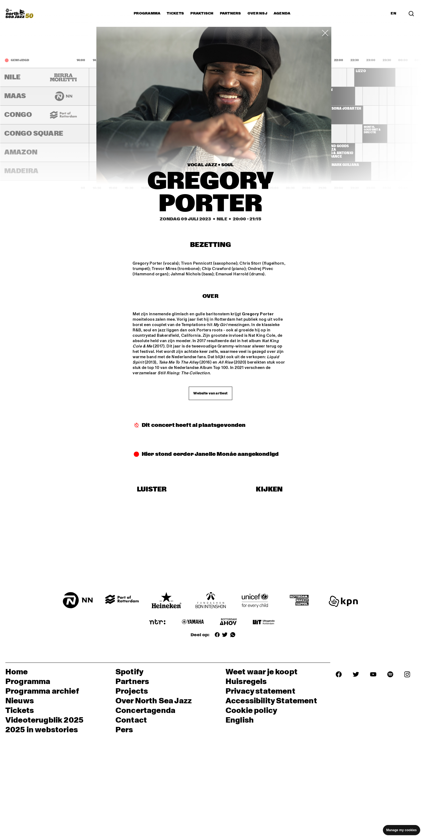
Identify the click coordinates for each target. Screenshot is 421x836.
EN (393, 13)
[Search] (411, 13)
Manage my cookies (401, 830)
